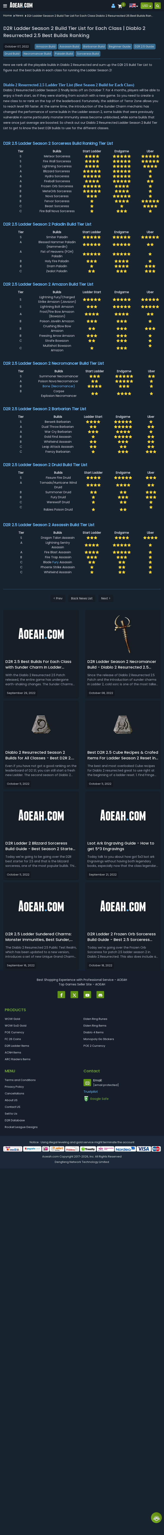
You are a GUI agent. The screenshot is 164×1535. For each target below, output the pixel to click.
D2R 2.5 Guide (144, 46)
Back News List (82, 598)
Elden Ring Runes (95, 1019)
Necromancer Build (37, 54)
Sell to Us (11, 1114)
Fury (55, 562)
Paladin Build (64, 54)
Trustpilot (91, 1091)
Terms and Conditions (20, 1080)
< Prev (58, 598)
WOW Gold (12, 1019)
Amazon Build (45, 46)
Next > (106, 598)
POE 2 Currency (94, 1046)
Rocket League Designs (21, 1127)
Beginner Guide (120, 46)
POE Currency (14, 1032)
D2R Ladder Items (17, 1046)
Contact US (12, 1107)
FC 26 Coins (13, 1039)
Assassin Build (69, 46)
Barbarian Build (94, 46)
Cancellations (14, 1093)
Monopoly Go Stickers (99, 1039)
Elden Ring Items (95, 1026)
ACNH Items (13, 1052)
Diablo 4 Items (94, 1032)
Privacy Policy (14, 1087)
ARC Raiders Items (18, 1059)
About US (11, 1100)
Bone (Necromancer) (59, 386)
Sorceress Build (88, 54)
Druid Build (12, 54)
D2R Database (15, 1120)
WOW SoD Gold (15, 1026)
